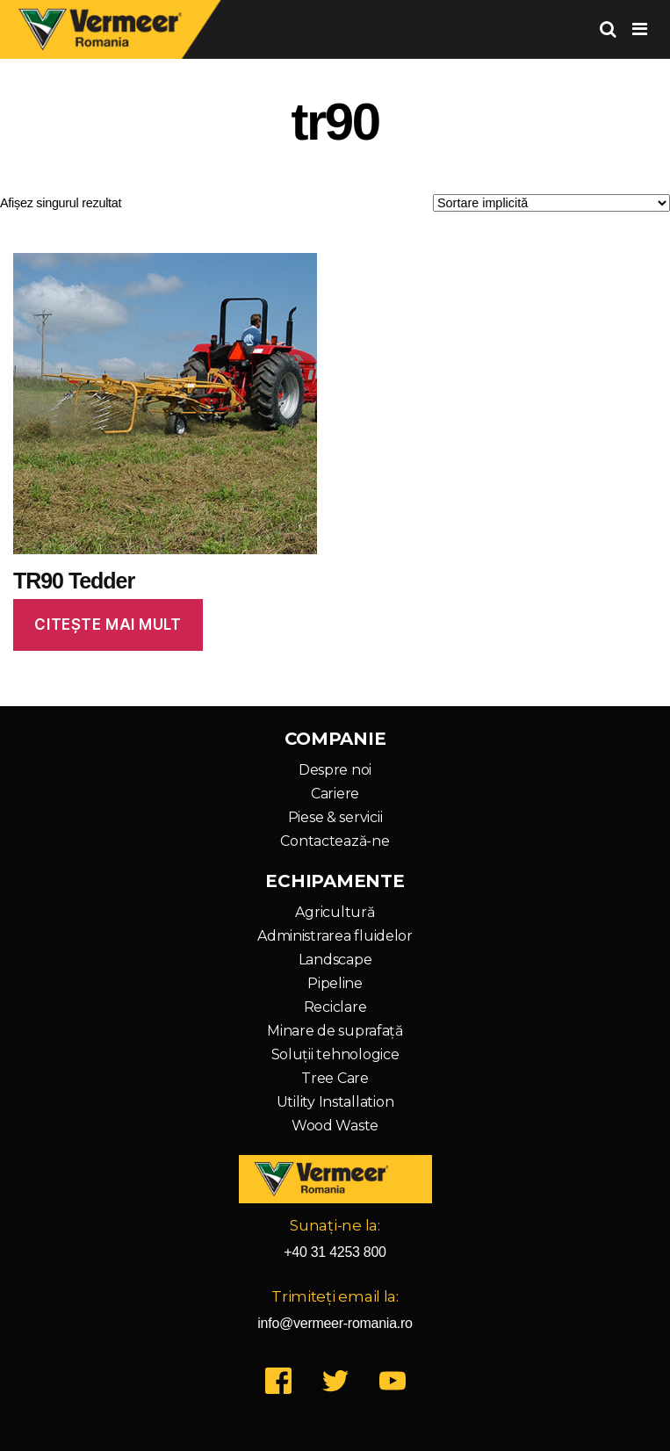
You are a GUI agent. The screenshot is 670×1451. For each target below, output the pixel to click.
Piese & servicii (335, 817)
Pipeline (335, 983)
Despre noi (335, 770)
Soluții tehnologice (335, 1054)
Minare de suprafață (335, 1030)
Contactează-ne (334, 841)
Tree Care (335, 1078)
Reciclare (335, 1007)
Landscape (335, 959)
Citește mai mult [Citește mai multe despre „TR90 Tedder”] (107, 624)
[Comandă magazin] (551, 203)
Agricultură (334, 912)
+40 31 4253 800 (335, 1252)
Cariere (335, 793)
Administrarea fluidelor (335, 936)
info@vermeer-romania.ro (334, 1323)
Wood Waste (335, 1125)
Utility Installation (335, 1102)
